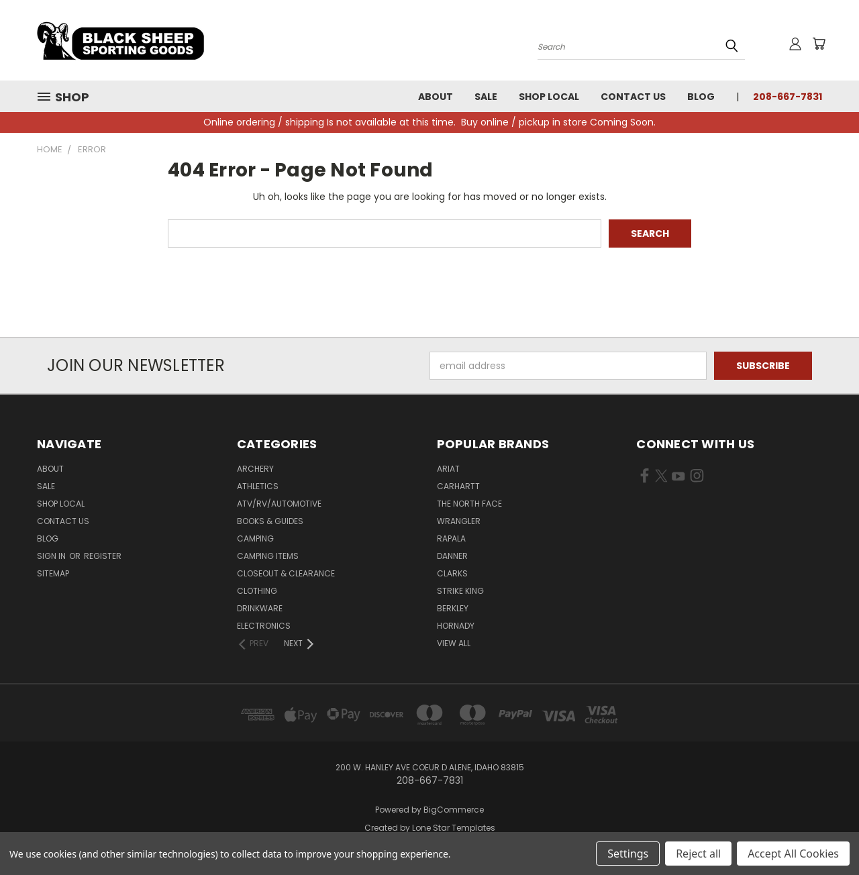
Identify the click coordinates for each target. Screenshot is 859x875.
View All (453, 643)
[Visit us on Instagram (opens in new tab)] (697, 478)
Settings (627, 853)
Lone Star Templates (453, 827)
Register (102, 556)
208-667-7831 (787, 96)
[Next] (299, 643)
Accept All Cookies (793, 853)
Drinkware (260, 608)
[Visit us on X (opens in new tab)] (661, 478)
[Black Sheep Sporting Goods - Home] (164, 40)
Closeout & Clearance (286, 573)
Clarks (452, 573)
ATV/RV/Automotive (279, 503)
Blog (701, 96)
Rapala (451, 538)
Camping (255, 538)
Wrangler (459, 521)
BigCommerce (453, 809)
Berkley (452, 608)
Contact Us (633, 96)
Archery (255, 468)
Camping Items (268, 556)
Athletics (258, 486)
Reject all (698, 853)
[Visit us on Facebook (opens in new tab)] (644, 478)
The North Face (469, 503)
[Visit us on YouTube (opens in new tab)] (678, 478)
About (435, 96)
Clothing (257, 591)
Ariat (448, 468)
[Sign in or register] (795, 43)
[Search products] (641, 46)
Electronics (264, 625)
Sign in (52, 556)
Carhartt (458, 486)
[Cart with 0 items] (818, 43)
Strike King (460, 591)
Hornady (455, 625)
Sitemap (53, 573)
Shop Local (549, 96)
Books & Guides (270, 521)
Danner (452, 556)
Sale (485, 96)
